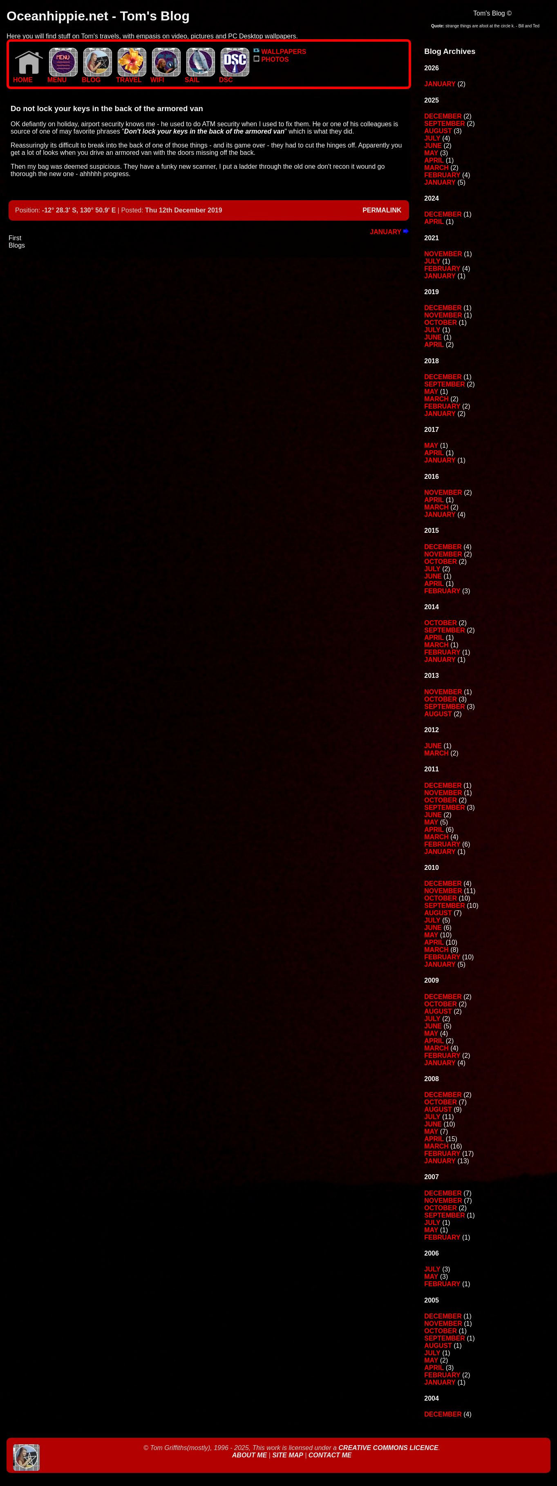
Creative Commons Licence (388, 1447)
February (442, 175)
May (431, 153)
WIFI (165, 77)
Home (28, 77)
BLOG (97, 77)
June (433, 145)
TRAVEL (131, 77)
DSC (234, 77)
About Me (250, 1455)
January (389, 231)
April (434, 160)
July (432, 138)
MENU (62, 77)
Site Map (287, 1455)
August (438, 130)
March (436, 167)
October (440, 322)
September (444, 123)
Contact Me (330, 1455)
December (443, 116)
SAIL (200, 77)
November (443, 253)
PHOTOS (271, 59)
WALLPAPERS (279, 51)
